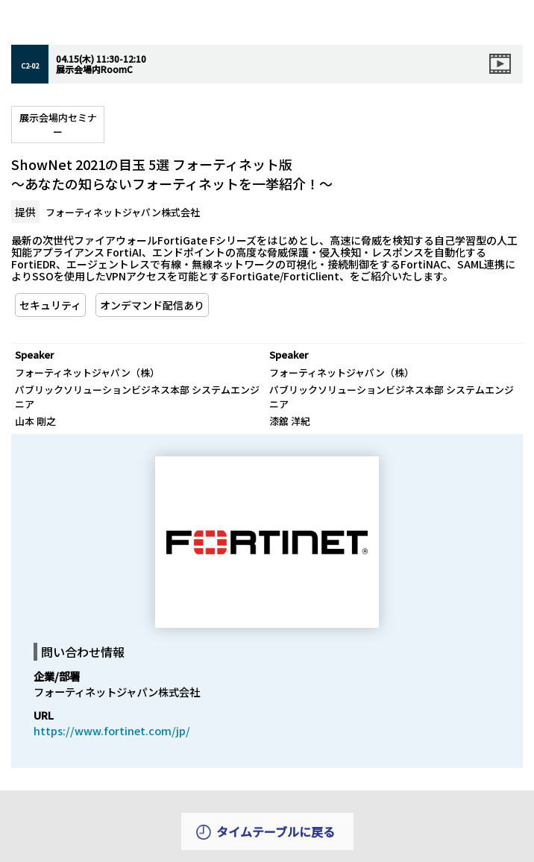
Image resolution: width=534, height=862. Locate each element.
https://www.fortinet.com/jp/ (112, 730)
